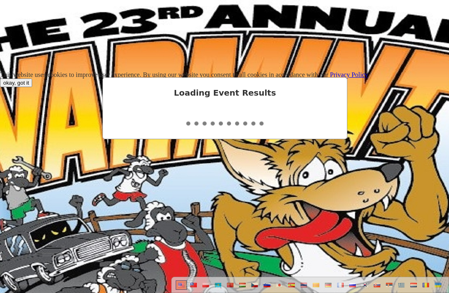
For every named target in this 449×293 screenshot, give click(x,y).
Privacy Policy (349, 74)
